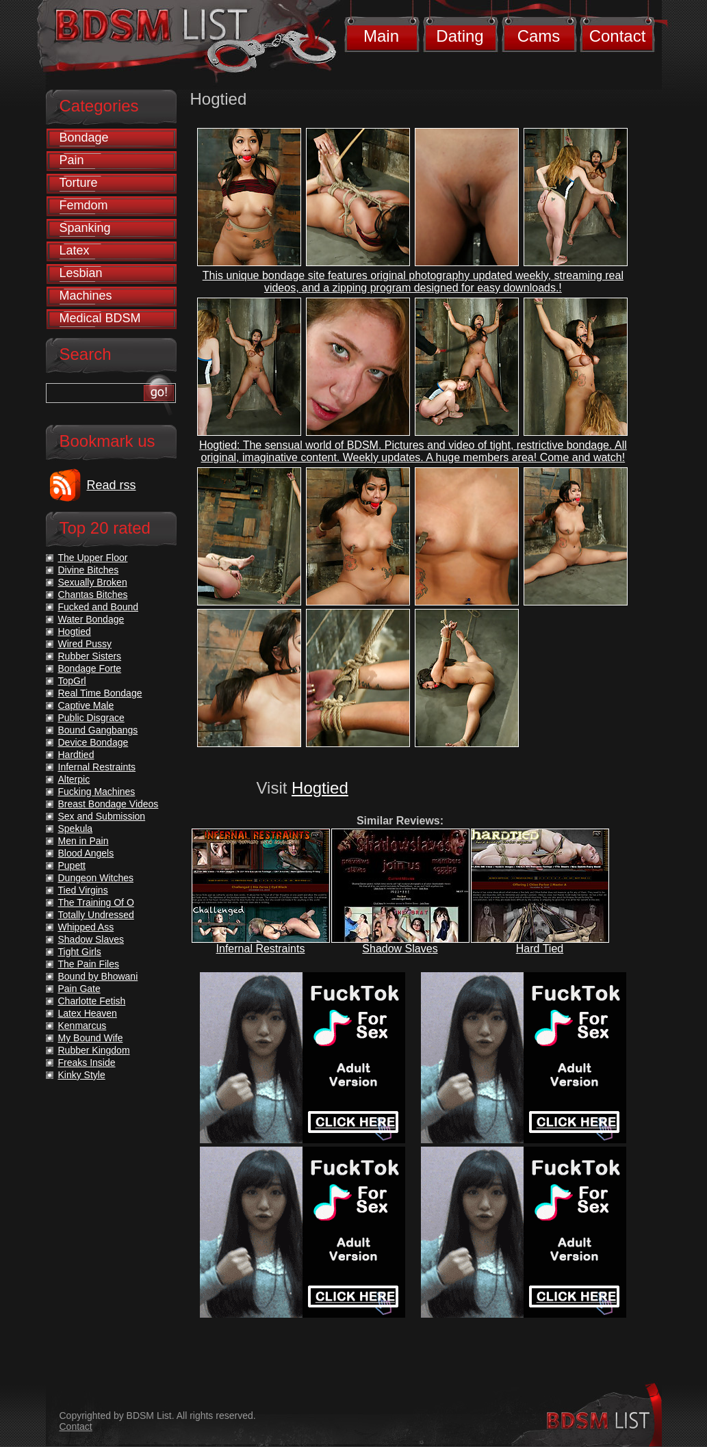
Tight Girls (79, 951)
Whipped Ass (86, 927)
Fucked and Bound (98, 606)
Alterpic (74, 779)
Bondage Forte (90, 668)
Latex (75, 250)
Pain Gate (79, 988)
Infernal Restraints (260, 948)
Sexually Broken (92, 582)
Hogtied (320, 788)
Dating (459, 36)
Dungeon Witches (96, 877)
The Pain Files (88, 964)
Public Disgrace (91, 717)
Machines (86, 295)
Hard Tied (539, 948)
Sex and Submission (102, 816)
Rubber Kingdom (94, 1050)
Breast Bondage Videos (108, 803)
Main (381, 36)
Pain (72, 160)
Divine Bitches (88, 569)
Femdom (84, 205)
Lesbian (81, 273)
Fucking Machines (97, 791)
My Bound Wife (90, 1037)
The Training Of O (96, 902)
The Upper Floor (93, 557)
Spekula (75, 828)
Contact (617, 36)
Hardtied (76, 754)
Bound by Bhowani (98, 976)
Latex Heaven (87, 1013)
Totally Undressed (96, 914)
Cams (539, 36)
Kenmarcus (82, 1025)
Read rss (111, 485)
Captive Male (86, 705)
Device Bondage (93, 742)
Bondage (84, 137)
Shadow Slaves (399, 948)
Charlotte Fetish (92, 1000)
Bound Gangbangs (98, 730)
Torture (79, 183)
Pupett (72, 865)
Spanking (85, 228)
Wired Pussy (85, 643)
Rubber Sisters (90, 656)
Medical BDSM (100, 318)
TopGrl (72, 680)
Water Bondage (91, 619)
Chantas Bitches (93, 594)
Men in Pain (83, 840)
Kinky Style (81, 1074)
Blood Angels (86, 853)
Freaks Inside (87, 1062)
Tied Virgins (83, 890)
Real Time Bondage (100, 693)
